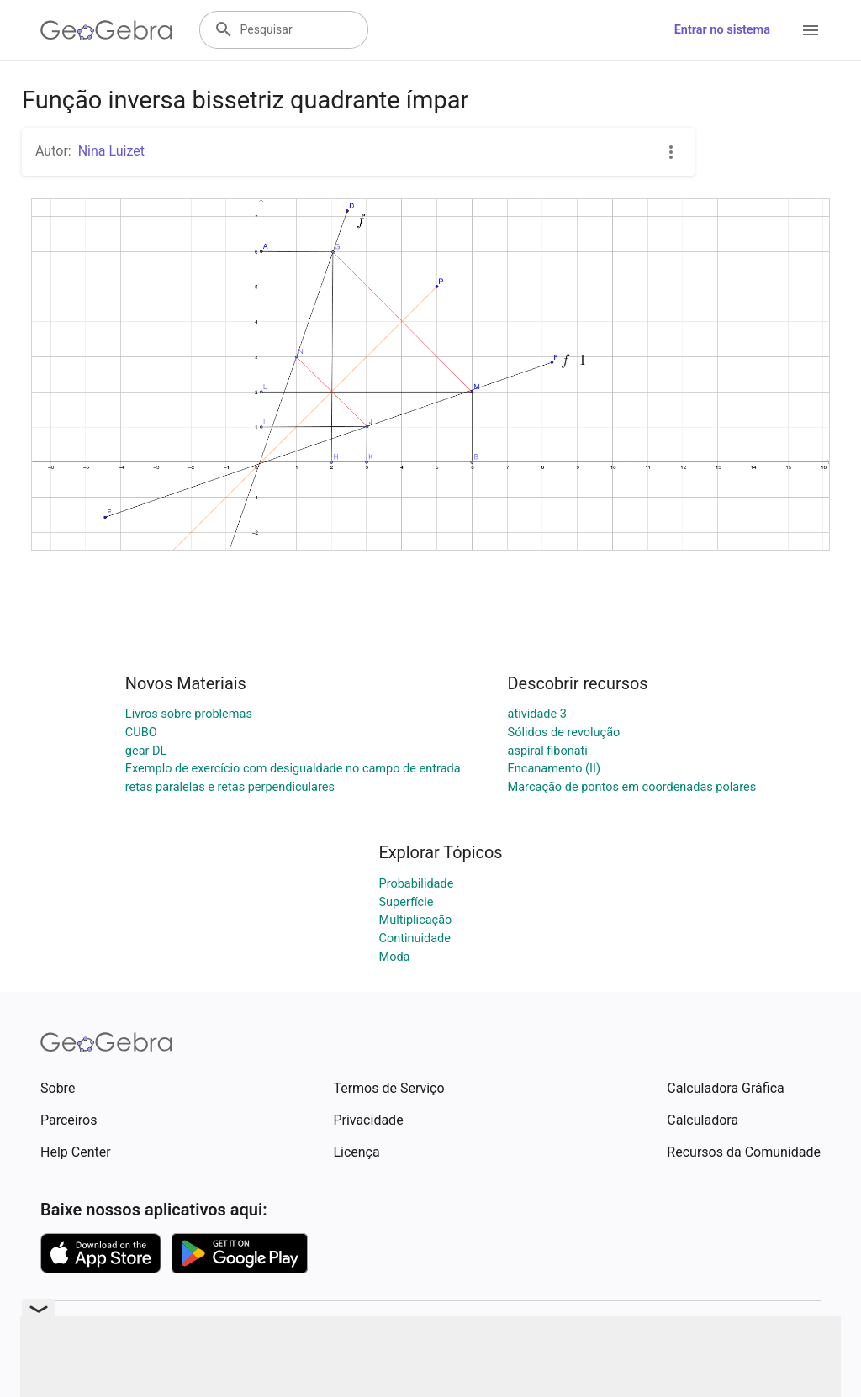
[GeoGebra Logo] (106, 30)
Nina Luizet (111, 151)
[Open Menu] (810, 30)
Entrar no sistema (722, 30)
